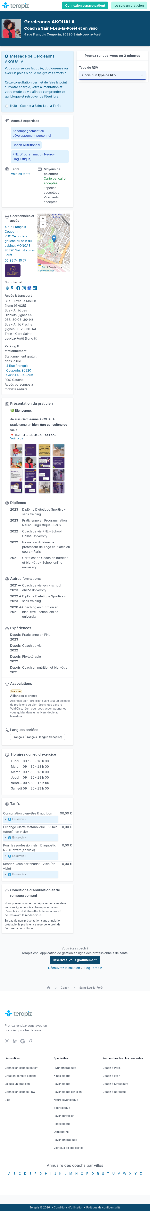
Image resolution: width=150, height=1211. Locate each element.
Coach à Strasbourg (115, 1083)
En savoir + (17, 819)
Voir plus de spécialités (68, 1147)
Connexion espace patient (85, 5)
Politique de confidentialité (103, 1207)
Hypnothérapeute (65, 1067)
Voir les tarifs (20, 174)
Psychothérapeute (65, 1139)
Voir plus (16, 438)
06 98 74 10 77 (15, 260)
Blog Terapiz (92, 968)
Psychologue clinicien (68, 1091)
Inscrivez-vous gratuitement (75, 960)
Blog (8, 1099)
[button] (54, 239)
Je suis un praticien (129, 5)
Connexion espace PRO (20, 1091)
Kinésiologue (62, 1075)
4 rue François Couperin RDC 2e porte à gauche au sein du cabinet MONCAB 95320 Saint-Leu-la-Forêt (20, 241)
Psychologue (62, 1083)
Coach (65, 987)
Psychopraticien (64, 1115)
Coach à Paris (112, 1067)
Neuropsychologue (66, 1099)
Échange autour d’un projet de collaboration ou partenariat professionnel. (31, 875)
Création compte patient (20, 1075)
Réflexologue (62, 1123)
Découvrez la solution (64, 968)
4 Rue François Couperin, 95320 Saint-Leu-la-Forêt (19, 370)
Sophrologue (62, 1107)
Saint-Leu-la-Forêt (91, 987)
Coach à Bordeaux (114, 1091)
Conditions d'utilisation (68, 1207)
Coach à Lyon (111, 1075)
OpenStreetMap (46, 270)
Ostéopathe (61, 1131)
